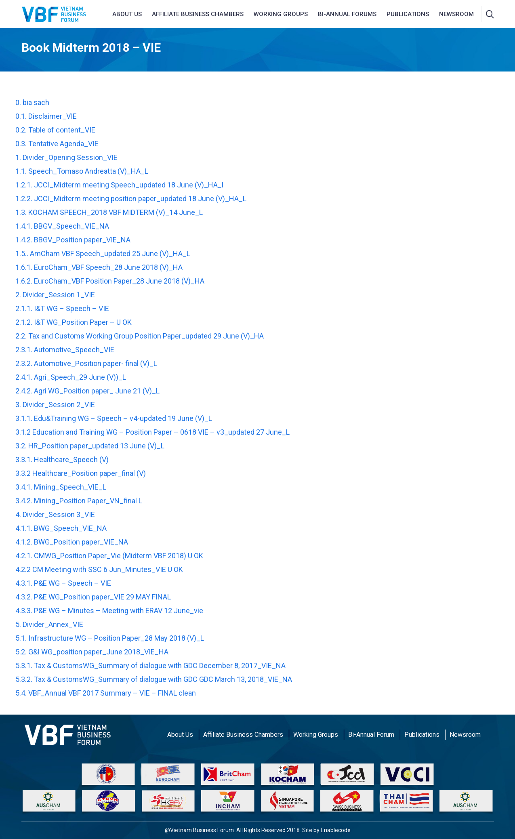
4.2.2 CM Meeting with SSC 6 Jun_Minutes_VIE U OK (99, 569)
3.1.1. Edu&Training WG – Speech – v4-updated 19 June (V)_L (113, 418)
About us (127, 14)
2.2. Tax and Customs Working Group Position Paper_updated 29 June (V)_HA (139, 336)
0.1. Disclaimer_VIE (46, 116)
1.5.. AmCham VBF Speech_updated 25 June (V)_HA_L (102, 253)
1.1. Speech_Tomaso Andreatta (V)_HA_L (81, 171)
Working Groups (281, 14)
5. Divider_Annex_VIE (49, 624)
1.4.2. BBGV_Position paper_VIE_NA (72, 240)
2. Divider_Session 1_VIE (55, 294)
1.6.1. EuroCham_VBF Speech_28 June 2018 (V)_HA (99, 267)
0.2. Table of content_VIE (55, 130)
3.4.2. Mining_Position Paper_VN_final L (78, 500)
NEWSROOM (456, 14)
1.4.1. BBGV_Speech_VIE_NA (62, 226)
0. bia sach (32, 102)
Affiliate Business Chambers (243, 734)
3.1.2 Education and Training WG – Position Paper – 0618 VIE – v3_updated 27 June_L (152, 432)
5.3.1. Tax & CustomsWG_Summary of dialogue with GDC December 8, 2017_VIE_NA (150, 665)
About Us (180, 734)
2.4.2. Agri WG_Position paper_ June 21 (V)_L (87, 391)
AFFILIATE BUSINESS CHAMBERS (198, 14)
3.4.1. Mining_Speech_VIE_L (60, 487)
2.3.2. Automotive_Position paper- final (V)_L (86, 363)
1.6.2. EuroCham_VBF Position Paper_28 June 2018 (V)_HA (109, 281)
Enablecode (336, 830)
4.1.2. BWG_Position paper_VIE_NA (71, 542)
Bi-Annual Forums (347, 14)
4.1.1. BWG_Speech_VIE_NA (61, 528)
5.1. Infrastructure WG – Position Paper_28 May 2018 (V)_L (109, 638)
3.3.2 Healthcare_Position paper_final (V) (80, 473)
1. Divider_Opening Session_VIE (66, 157)
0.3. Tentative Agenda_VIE (57, 143)
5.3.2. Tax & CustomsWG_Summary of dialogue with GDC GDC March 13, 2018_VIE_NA (153, 679)
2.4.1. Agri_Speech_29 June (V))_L (70, 377)
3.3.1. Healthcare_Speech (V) (62, 459)
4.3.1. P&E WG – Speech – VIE (63, 583)
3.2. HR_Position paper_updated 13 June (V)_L (89, 446)
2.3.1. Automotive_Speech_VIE (64, 349)
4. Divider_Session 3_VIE (55, 514)
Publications (408, 14)
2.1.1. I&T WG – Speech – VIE (62, 308)
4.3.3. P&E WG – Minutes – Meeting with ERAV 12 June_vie (109, 610)
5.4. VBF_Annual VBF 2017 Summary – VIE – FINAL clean (105, 693)
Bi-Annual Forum (371, 734)
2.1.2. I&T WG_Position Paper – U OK (73, 322)
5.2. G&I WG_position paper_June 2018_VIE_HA (91, 652)
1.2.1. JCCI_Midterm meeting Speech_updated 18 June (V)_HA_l (119, 185)
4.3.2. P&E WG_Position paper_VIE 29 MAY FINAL (93, 597)
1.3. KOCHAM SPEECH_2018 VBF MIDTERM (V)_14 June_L (109, 212)
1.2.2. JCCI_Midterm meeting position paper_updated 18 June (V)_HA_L (130, 198)
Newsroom (465, 734)
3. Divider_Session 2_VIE (55, 404)
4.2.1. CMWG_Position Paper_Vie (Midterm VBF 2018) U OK (109, 555)
